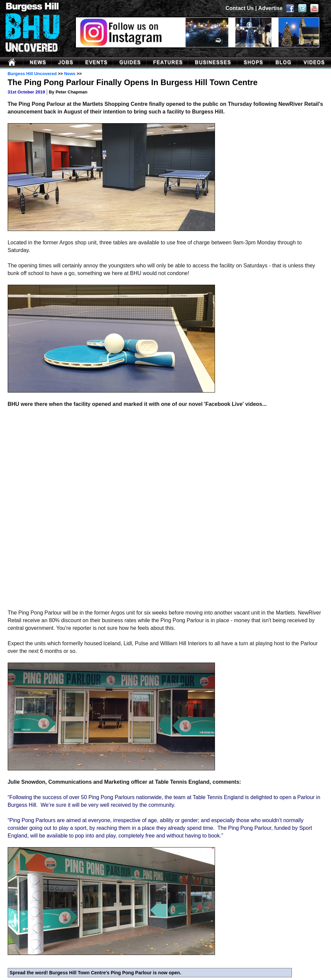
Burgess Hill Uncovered (32, 73)
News (70, 73)
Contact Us (240, 8)
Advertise (270, 8)
